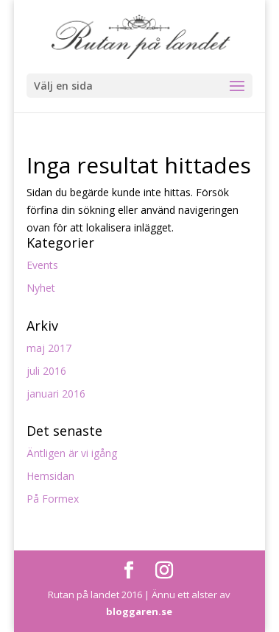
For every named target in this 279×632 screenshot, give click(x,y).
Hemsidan (50, 476)
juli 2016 (46, 371)
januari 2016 (56, 394)
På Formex (53, 499)
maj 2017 (49, 348)
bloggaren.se (139, 611)
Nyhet (41, 288)
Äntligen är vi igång (72, 453)
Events (42, 265)
